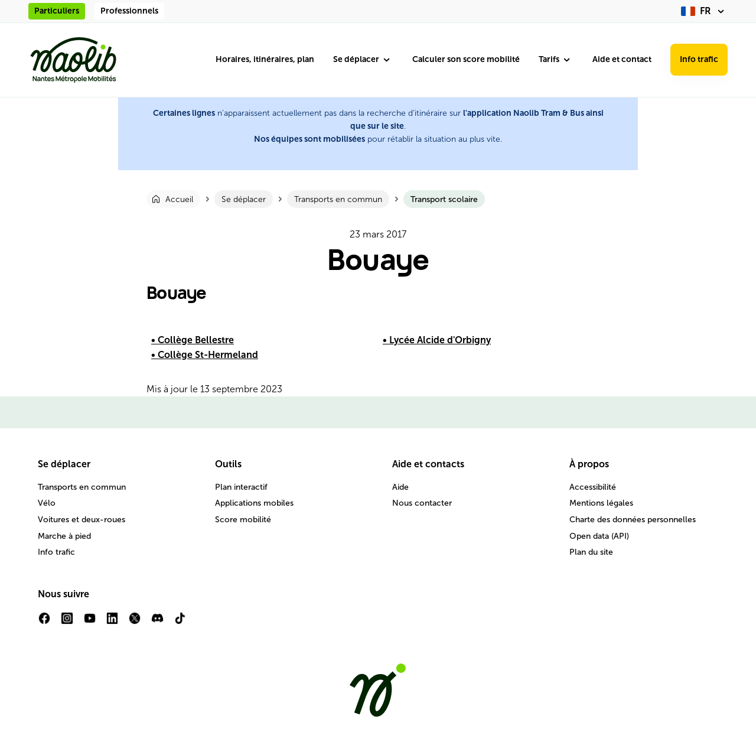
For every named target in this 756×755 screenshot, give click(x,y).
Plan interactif (241, 487)
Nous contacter (422, 503)
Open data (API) (599, 536)
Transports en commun (82, 487)
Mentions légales (601, 503)
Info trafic (699, 59)
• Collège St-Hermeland (204, 354)
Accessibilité (592, 487)
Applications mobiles (254, 503)
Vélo (47, 503)
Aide (400, 487)
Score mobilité (243, 520)
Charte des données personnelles (632, 520)
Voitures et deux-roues (81, 520)
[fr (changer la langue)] (704, 11)
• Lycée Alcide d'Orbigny (437, 340)
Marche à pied (64, 536)
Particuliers (56, 11)
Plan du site (591, 552)
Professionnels (129, 11)
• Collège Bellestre (192, 340)
